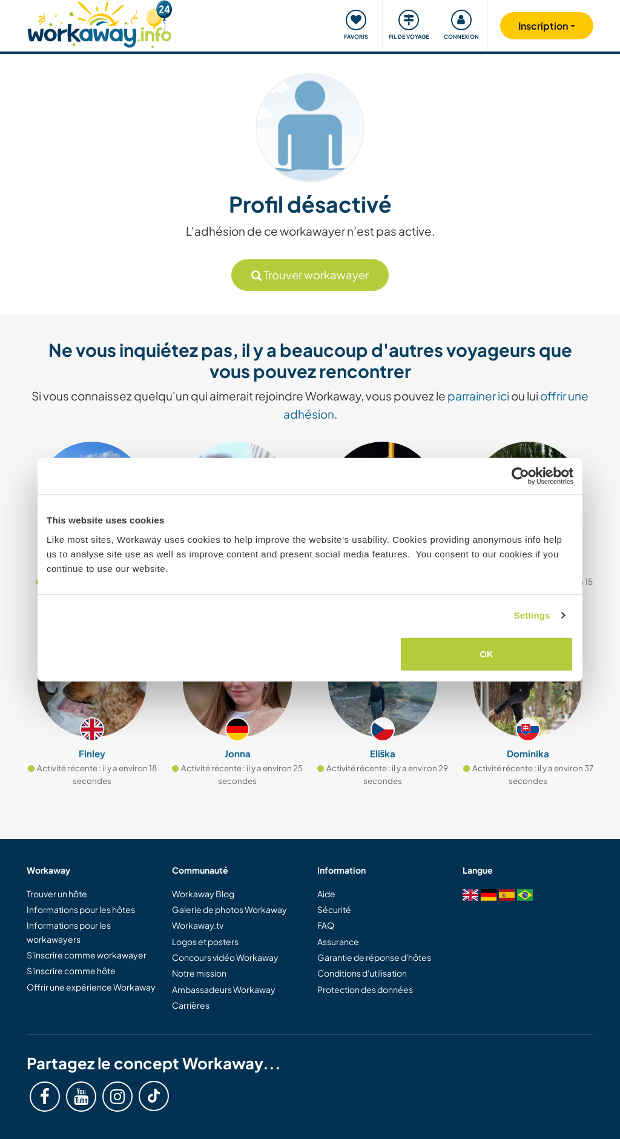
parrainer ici (478, 395)
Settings (532, 615)
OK (486, 653)
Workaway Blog (203, 893)
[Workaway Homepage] (100, 22)
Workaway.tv (197, 925)
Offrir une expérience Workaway (91, 986)
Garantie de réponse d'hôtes (374, 957)
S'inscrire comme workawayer (87, 954)
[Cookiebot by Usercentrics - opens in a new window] (520, 476)
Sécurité (334, 909)
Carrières (190, 1005)
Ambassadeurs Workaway (223, 989)
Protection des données (365, 989)
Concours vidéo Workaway (225, 957)
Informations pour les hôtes (81, 909)
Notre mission (199, 973)
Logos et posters (205, 941)
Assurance (338, 941)
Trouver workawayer (310, 275)
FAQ (325, 925)
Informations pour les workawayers (69, 932)
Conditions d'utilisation (362, 973)
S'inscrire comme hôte (71, 970)
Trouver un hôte (57, 893)
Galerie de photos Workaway (229, 909)
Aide (326, 893)
